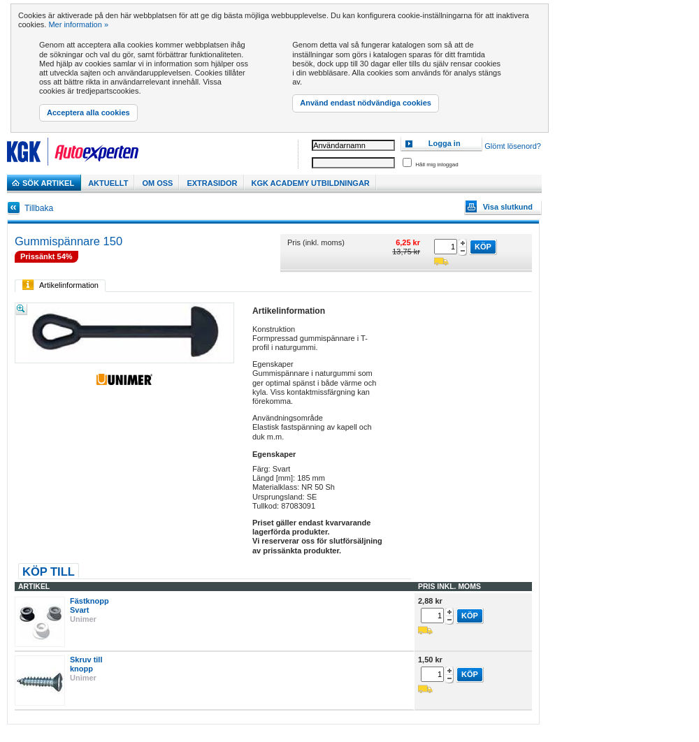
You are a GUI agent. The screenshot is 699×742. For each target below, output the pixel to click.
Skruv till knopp (86, 664)
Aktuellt (108, 183)
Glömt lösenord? (512, 146)
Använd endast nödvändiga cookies (365, 103)
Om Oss (157, 183)
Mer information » (78, 24)
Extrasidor (212, 183)
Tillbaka (38, 208)
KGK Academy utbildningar (311, 183)
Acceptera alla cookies (88, 112)
